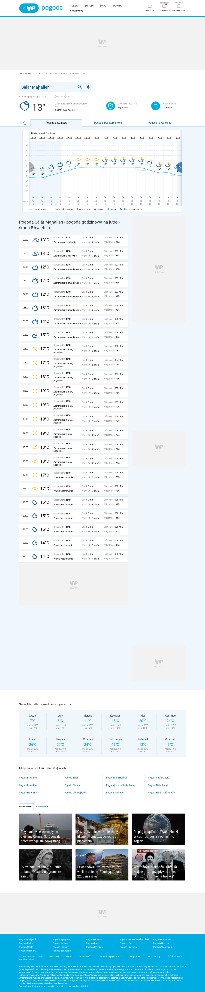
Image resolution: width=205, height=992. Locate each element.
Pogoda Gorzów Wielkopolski (134, 939)
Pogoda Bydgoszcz (62, 939)
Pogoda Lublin (93, 943)
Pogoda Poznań (60, 947)
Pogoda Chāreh (72, 785)
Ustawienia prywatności (110, 956)
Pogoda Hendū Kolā (29, 792)
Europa (89, 5)
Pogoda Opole (26, 947)
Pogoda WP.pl (26, 74)
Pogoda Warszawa (162, 947)
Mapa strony (154, 956)
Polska (74, 5)
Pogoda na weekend (159, 122)
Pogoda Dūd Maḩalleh (76, 792)
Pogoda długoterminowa (108, 122)
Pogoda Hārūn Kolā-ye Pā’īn (161, 792)
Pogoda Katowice (162, 939)
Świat (103, 5)
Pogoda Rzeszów (94, 947)
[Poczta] (150, 8)
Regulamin (135, 956)
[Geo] (88, 87)
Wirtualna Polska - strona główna (29, 8)
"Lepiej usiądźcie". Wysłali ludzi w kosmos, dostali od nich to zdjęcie (156, 836)
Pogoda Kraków (60, 943)
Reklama (54, 956)
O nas (69, 956)
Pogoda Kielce (26, 943)
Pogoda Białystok (28, 939)
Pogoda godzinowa (56, 122)
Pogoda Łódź (126, 943)
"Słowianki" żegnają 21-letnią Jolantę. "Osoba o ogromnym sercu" (41, 871)
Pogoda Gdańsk (94, 939)
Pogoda (52, 8)
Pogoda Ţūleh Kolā (115, 792)
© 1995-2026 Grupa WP (31, 956)
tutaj (85, 986)
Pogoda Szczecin (128, 947)
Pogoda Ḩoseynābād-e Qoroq (120, 785)
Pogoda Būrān (72, 777)
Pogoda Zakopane (62, 950)
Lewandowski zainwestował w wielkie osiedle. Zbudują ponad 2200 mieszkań (99, 871)
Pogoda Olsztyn (161, 943)
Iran (41, 74)
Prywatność (85, 956)
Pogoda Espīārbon (28, 777)
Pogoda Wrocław (27, 950)
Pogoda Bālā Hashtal (116, 777)
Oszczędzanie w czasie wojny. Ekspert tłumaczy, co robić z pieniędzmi (98, 836)
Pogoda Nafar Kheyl (158, 785)
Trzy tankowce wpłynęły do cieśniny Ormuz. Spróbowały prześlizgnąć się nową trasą (40, 836)
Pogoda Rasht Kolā (28, 785)
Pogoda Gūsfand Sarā (158, 777)
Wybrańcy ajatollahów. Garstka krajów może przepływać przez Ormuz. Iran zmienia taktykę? (155, 871)
